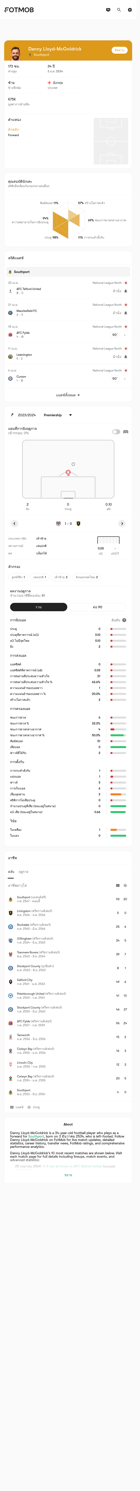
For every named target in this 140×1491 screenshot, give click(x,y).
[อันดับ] (118, 620)
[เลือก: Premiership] (58, 415)
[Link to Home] (19, 9)
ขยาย (68, 1175)
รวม (38, 607)
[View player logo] (15, 54)
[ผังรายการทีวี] (108, 9)
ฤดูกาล (23, 872)
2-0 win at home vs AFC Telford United (72, 1166)
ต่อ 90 (97, 607)
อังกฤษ (55, 82)
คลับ (11, 872)
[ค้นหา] (119, 9)
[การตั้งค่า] (129, 9)
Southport (36, 1136)
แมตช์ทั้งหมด (68, 395)
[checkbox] (116, 431)
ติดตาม (119, 50)
